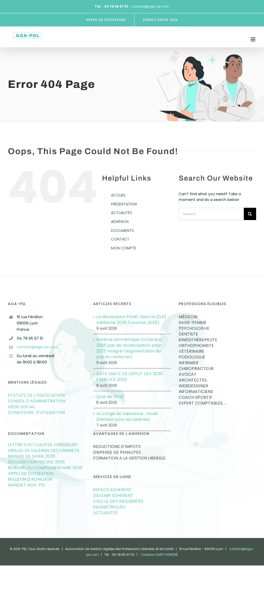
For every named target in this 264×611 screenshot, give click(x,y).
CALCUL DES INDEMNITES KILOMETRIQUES (118, 504)
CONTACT (120, 239)
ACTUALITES (106, 513)
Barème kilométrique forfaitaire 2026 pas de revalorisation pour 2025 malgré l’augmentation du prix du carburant (128, 348)
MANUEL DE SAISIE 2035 (31, 456)
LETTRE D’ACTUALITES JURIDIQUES (42, 445)
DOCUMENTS (122, 230)
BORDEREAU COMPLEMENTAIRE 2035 (45, 468)
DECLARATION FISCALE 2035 (36, 462)
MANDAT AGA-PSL (26, 485)
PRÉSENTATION (124, 204)
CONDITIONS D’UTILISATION (36, 413)
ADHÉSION (120, 221)
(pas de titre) (110, 397)
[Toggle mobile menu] (253, 39)
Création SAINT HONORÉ (159, 554)
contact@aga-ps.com (150, 6)
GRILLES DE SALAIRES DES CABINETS (43, 450)
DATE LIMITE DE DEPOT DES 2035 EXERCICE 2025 (129, 377)
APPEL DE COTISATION (30, 474)
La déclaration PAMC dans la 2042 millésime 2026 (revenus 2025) (131, 320)
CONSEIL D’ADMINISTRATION (36, 401)
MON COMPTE (123, 248)
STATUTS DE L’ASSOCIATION (36, 395)
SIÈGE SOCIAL (21, 407)
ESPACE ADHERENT (112, 490)
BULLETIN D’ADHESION (30, 479)
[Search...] (211, 214)
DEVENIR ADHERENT (113, 495)
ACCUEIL (118, 195)
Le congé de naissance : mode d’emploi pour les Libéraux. (127, 416)
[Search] (250, 214)
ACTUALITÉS (121, 212)
